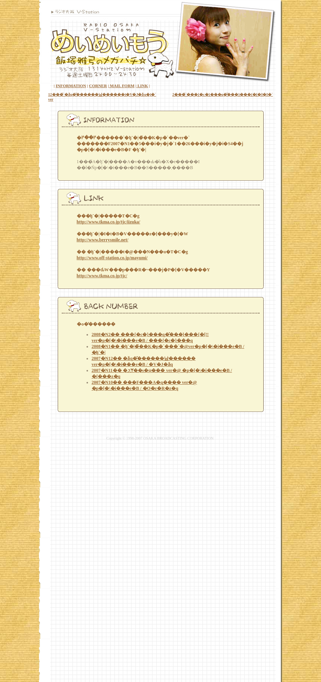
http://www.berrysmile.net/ (102, 239)
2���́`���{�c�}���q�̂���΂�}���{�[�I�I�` (222, 94)
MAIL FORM (121, 85)
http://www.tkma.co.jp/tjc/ (102, 275)
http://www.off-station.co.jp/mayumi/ (112, 257)
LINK (142, 85)
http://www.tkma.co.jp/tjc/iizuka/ (108, 221)
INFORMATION (71, 85)
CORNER (98, 85)
